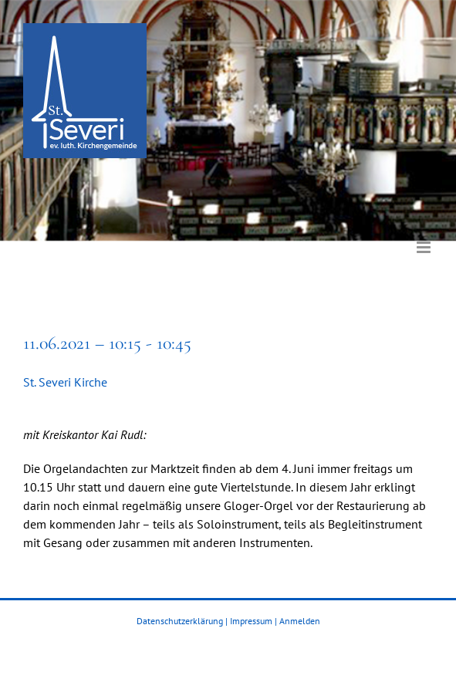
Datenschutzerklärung (180, 621)
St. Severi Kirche (65, 382)
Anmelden (299, 621)
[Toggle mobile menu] (425, 235)
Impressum (251, 621)
